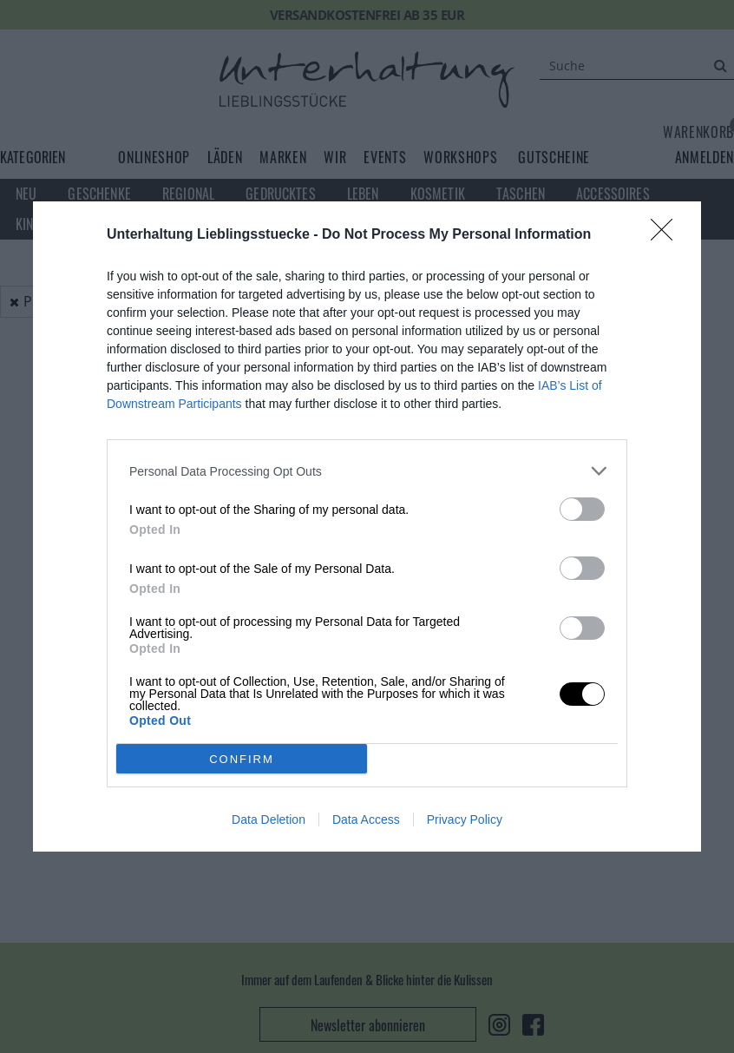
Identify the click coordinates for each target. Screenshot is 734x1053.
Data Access (366, 819)
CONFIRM (241, 759)
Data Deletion (268, 819)
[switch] (582, 509)
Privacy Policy (464, 819)
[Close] (667, 235)
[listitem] (367, 471)
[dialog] (367, 526)
